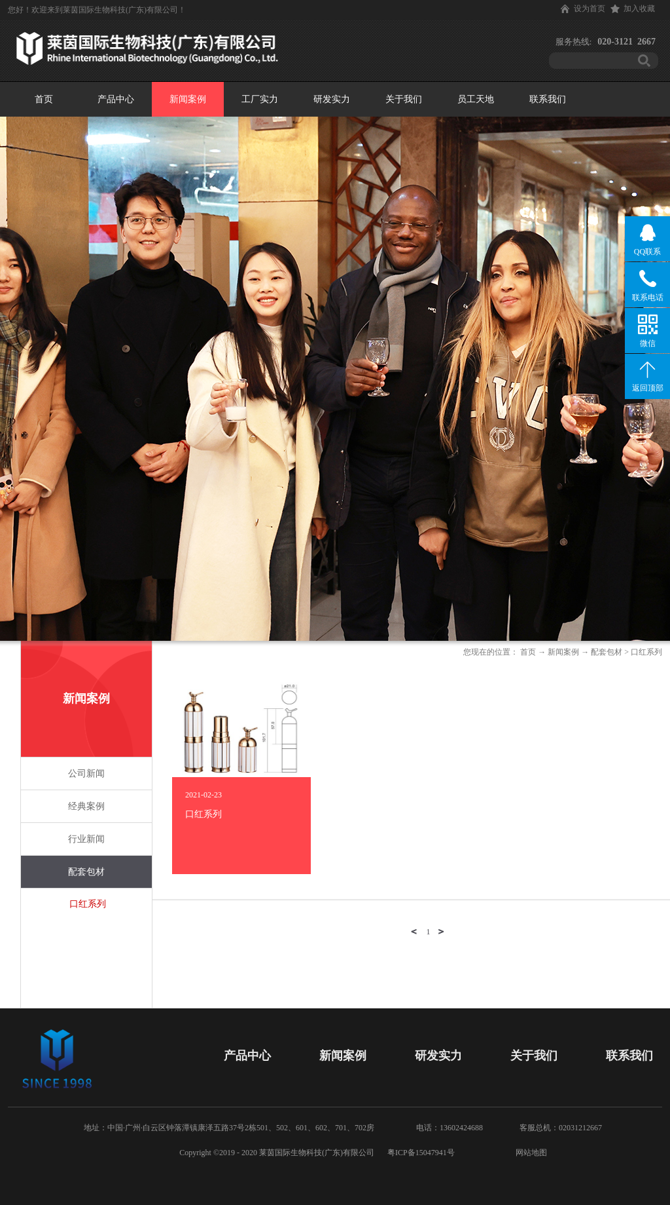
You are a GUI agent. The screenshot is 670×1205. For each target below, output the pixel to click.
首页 (44, 99)
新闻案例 (563, 652)
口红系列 (646, 652)
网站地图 (529, 1152)
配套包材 (606, 652)
